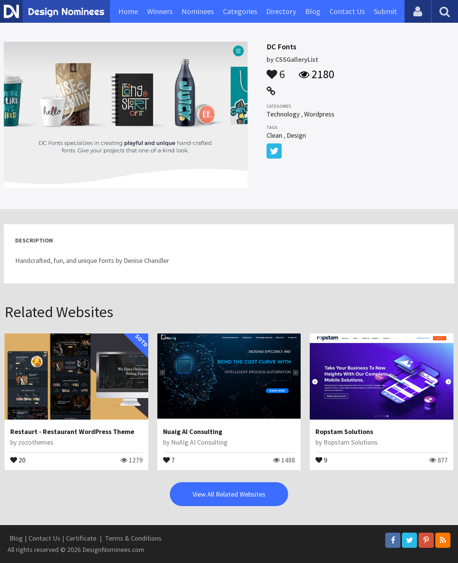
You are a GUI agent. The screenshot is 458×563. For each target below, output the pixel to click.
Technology (283, 114)
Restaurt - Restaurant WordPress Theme (72, 431)
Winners (160, 11)
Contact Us (347, 11)
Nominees (198, 11)
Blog (312, 11)
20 (17, 459)
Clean (274, 135)
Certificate (81, 538)
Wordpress (319, 114)
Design (296, 135)
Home (128, 11)
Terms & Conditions (133, 538)
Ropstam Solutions (344, 431)
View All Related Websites (229, 494)
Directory (281, 11)
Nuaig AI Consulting (192, 431)
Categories (240, 11)
